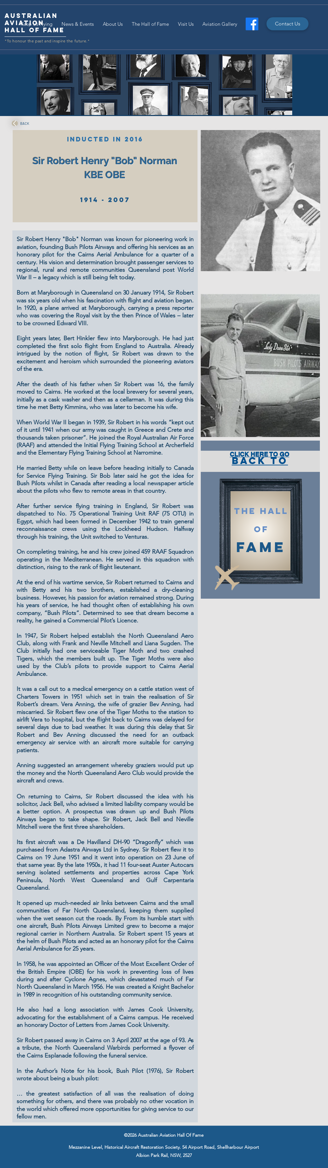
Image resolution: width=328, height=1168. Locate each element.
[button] (260, 200)
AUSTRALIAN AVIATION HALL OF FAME (35, 23)
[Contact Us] (287, 23)
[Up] (15, 123)
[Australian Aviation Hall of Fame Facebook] (252, 24)
